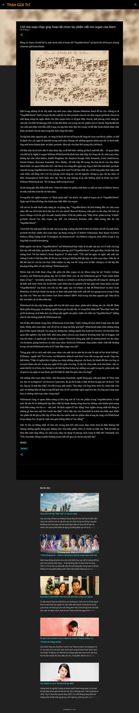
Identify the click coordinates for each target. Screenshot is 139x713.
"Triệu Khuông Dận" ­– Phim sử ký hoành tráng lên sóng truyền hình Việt (68, 555)
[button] (21, 35)
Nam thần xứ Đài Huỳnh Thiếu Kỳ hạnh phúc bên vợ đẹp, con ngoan (66, 597)
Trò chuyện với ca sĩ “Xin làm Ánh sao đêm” (57, 683)
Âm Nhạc (24, 448)
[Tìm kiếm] (135, 5)
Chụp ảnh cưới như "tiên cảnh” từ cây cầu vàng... (59, 514)
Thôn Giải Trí (18, 4)
